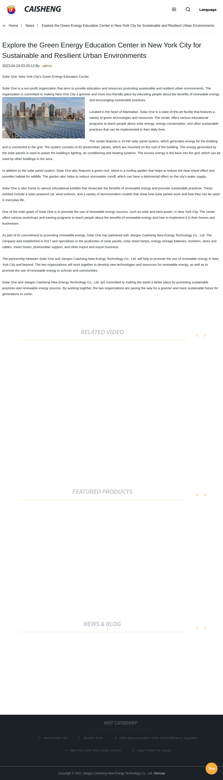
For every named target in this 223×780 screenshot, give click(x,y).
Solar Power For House (155, 750)
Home (13, 25)
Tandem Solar (94, 738)
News (29, 25)
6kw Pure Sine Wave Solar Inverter (96, 750)
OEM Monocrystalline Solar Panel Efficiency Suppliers (159, 738)
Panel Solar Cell (56, 738)
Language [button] (208, 10)
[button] (174, 10)
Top (211, 768)
